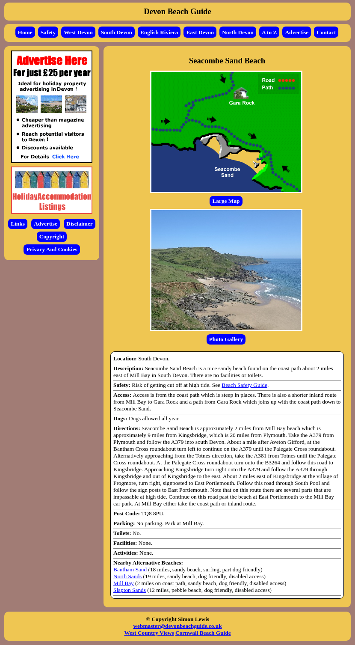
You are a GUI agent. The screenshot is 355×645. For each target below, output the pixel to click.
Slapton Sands (129, 590)
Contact (326, 32)
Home (25, 32)
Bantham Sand (130, 569)
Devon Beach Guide (177, 11)
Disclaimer (79, 223)
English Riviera (159, 32)
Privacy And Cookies (51, 249)
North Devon (238, 32)
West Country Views (149, 633)
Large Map (226, 201)
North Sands (127, 576)
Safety (48, 32)
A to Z (269, 32)
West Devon (78, 32)
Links (18, 223)
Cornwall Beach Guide (203, 633)
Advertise (296, 32)
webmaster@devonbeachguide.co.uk (177, 626)
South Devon (116, 32)
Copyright (52, 236)
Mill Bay (123, 583)
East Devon (200, 32)
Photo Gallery (226, 339)
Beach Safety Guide (244, 385)
